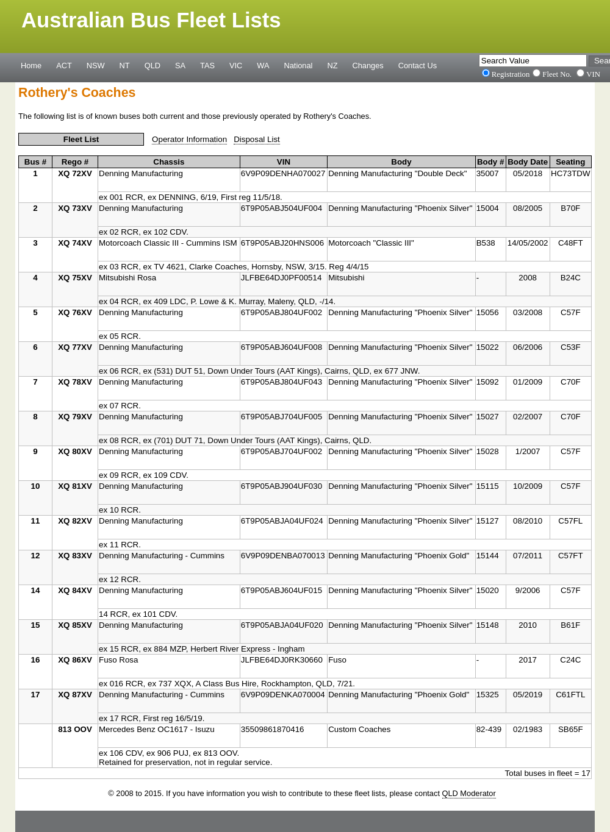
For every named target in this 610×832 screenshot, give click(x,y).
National (298, 65)
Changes (368, 65)
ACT (64, 65)
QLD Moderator (469, 793)
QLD (152, 65)
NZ (332, 65)
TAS (207, 65)
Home (31, 65)
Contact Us (417, 65)
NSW (96, 65)
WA (263, 65)
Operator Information (189, 139)
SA (180, 65)
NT (125, 65)
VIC (235, 65)
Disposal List (257, 139)
